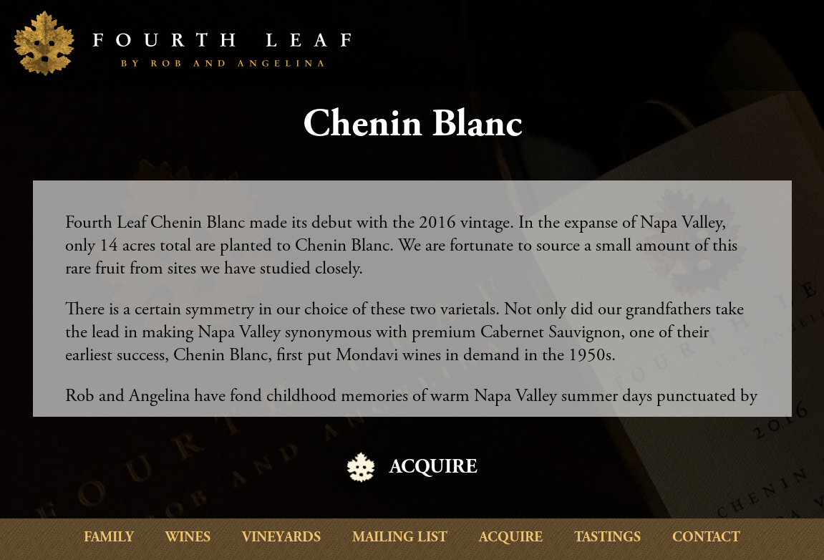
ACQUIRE (433, 468)
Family (109, 538)
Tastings (607, 538)
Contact (706, 538)
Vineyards (281, 538)
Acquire (511, 538)
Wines (187, 538)
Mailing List (399, 538)
